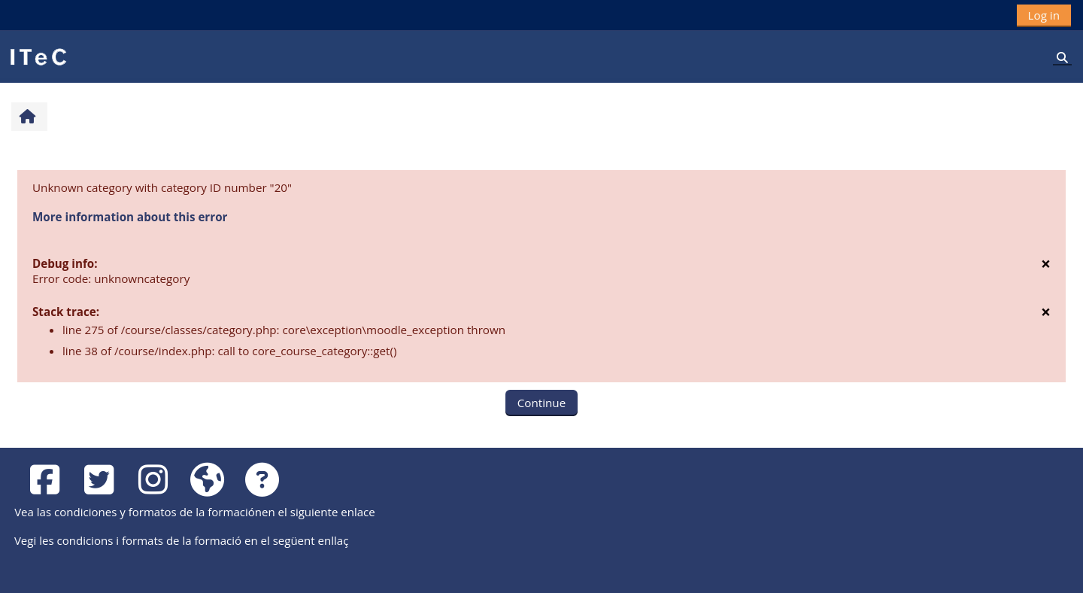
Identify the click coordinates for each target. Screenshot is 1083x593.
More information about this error (129, 216)
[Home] (37, 55)
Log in (1044, 15)
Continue (541, 402)
